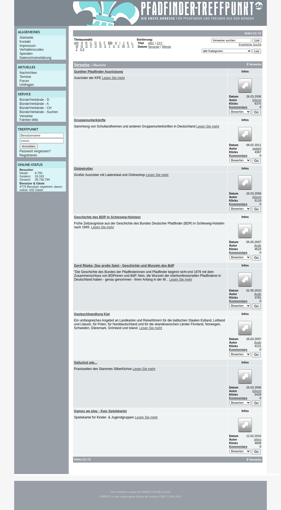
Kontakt (25, 42)
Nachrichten (28, 73)
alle (76, 42)
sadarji (256, 148)
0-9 (82, 49)
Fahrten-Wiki (29, 120)
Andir (257, 245)
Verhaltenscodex (32, 49)
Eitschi (256, 100)
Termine (25, 77)
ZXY (159, 43)
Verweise (26, 116)
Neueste (153, 46)
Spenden (26, 54)
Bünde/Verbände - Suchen (39, 112)
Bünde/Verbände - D (34, 100)
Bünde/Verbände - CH (36, 108)
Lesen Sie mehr (113, 78)
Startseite (27, 38)
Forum (24, 81)
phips (257, 439)
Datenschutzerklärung (36, 58)
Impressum (28, 45)
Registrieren (28, 155)
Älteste (166, 46)
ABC (151, 43)
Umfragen (27, 85)
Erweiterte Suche (250, 44)
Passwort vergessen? (35, 151)
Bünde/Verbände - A (34, 104)
